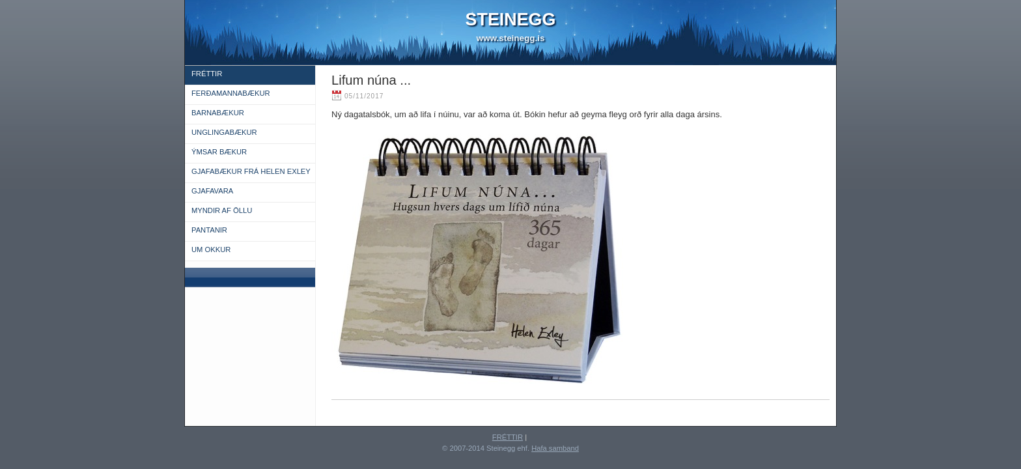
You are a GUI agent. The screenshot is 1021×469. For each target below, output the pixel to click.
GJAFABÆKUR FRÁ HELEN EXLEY (251, 171)
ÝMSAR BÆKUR (219, 152)
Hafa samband (555, 448)
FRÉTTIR (206, 74)
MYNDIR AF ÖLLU (221, 210)
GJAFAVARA (212, 191)
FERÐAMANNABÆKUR (230, 93)
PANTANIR (209, 230)
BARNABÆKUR (217, 113)
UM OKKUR (211, 249)
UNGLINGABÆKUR (224, 132)
